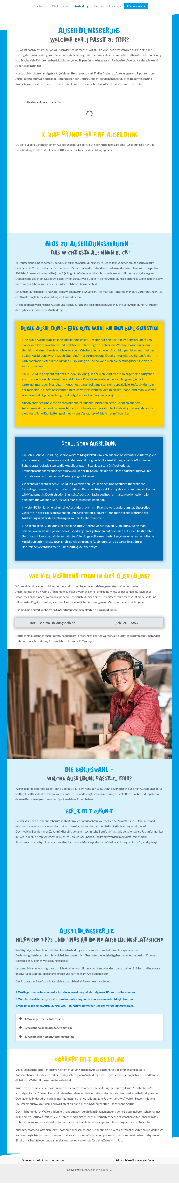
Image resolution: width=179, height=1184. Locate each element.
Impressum (57, 1161)
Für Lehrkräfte (136, 6)
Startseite (40, 6)
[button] (119, 6)
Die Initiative (60, 6)
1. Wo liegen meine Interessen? (44, 1019)
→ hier (140, 84)
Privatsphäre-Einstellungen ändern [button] (135, 1161)
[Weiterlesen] (26, 422)
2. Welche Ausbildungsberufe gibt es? (48, 1028)
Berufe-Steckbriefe (107, 6)
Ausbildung (81, 6)
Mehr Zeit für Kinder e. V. (97, 1170)
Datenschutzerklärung (35, 1161)
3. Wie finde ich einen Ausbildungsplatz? (50, 1037)
